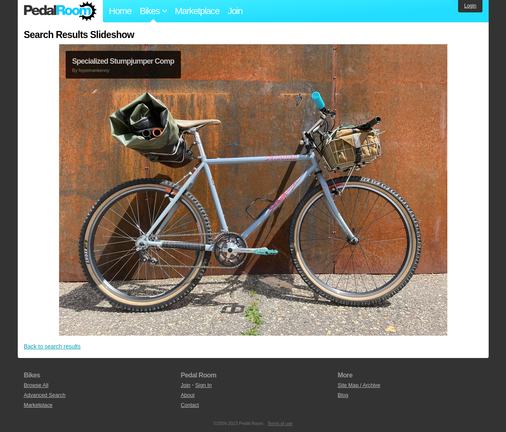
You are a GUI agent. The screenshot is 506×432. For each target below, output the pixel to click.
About (188, 395)
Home (120, 11)
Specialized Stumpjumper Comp (123, 61)
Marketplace (197, 11)
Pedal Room (60, 11)
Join (235, 11)
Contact (190, 405)
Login (470, 6)
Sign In (203, 385)
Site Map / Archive (359, 385)
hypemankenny (93, 70)
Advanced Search (45, 395)
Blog (343, 395)
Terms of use (279, 423)
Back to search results (52, 346)
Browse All (36, 385)
